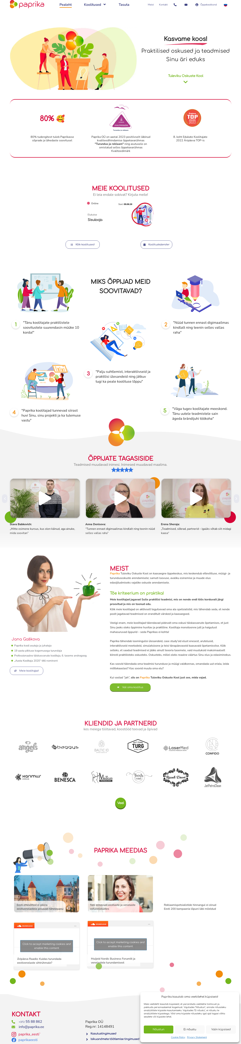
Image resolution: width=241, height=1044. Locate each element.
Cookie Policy (178, 1037)
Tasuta (124, 4)
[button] (4, 498)
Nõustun (158, 1029)
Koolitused (95, 5)
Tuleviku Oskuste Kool (185, 76)
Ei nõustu (190, 1029)
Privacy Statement (197, 1037)
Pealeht (66, 4)
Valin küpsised (221, 1029)
